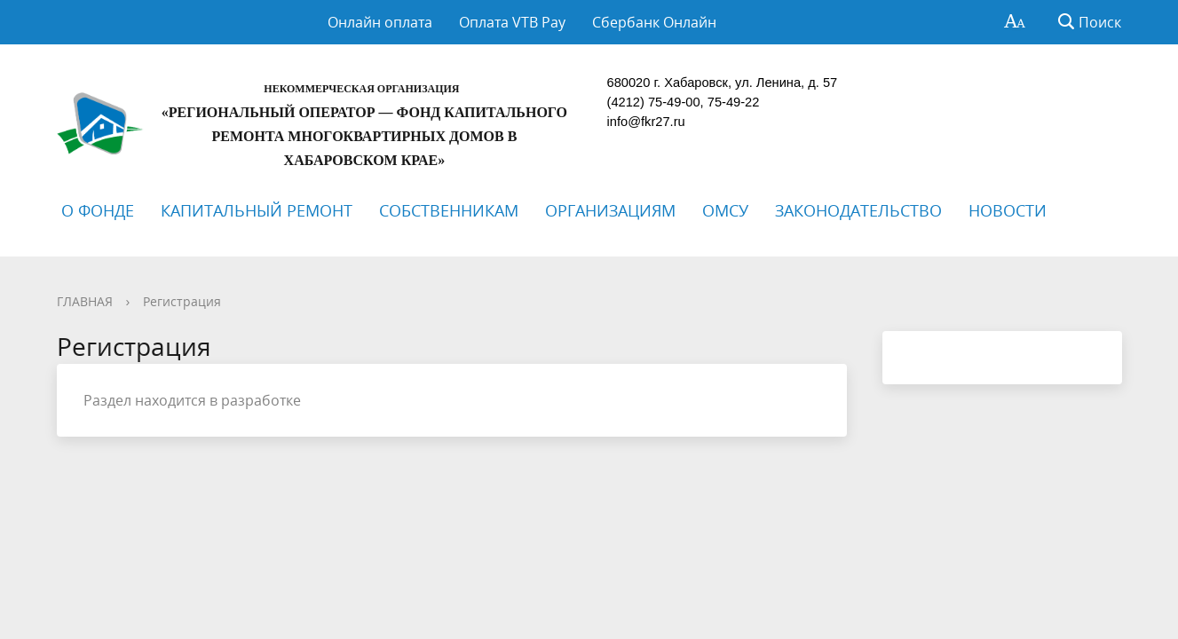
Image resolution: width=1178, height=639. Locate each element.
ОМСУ (725, 210)
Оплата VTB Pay (512, 22)
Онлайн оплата (380, 22)
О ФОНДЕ (97, 210)
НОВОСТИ (1007, 210)
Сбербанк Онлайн (654, 22)
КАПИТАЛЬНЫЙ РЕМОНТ (256, 210)
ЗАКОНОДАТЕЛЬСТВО (858, 210)
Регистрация (182, 301)
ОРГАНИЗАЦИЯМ (610, 210)
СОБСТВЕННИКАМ (448, 210)
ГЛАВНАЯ (85, 301)
